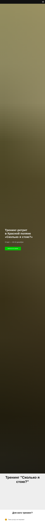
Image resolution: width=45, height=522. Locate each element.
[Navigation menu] (43, 1)
